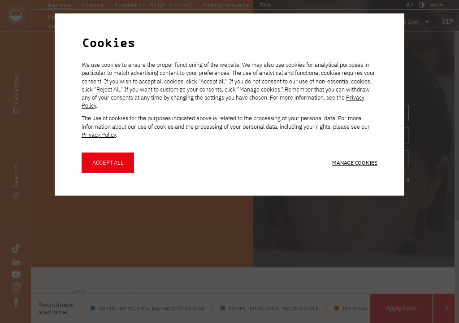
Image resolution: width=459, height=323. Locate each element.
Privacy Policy (99, 135)
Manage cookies (354, 162)
